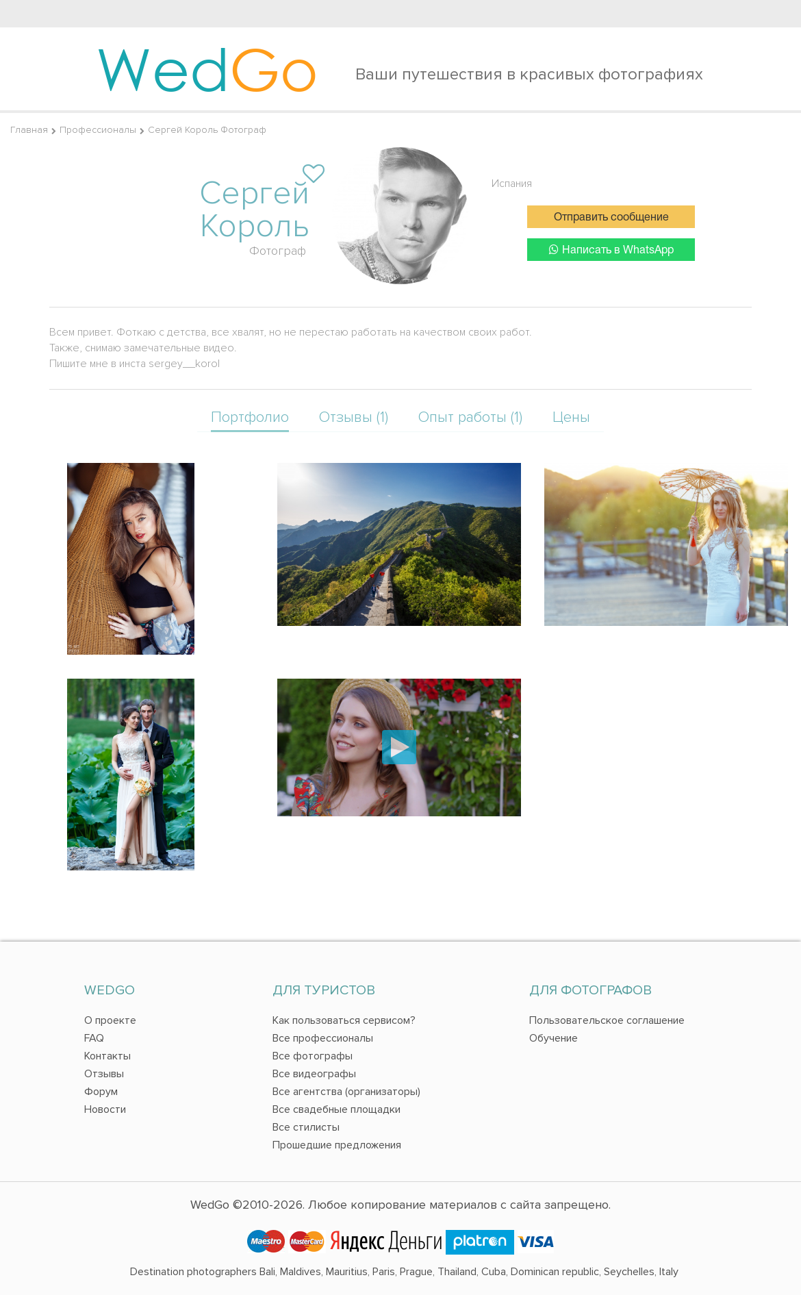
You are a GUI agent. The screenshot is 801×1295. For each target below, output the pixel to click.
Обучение (553, 1038)
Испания (512, 183)
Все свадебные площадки (336, 1109)
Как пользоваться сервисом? (344, 1020)
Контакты (107, 1056)
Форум (101, 1091)
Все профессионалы (322, 1038)
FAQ (94, 1038)
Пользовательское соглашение (607, 1020)
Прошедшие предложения (336, 1145)
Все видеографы (314, 1074)
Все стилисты (306, 1127)
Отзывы (104, 1074)
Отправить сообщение (611, 218)
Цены (571, 417)
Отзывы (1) (353, 417)
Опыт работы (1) (470, 417)
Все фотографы (312, 1056)
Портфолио (250, 417)
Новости (105, 1109)
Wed (207, 68)
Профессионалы (98, 130)
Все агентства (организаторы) (346, 1091)
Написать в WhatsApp (611, 249)
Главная (29, 130)
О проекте (110, 1020)
